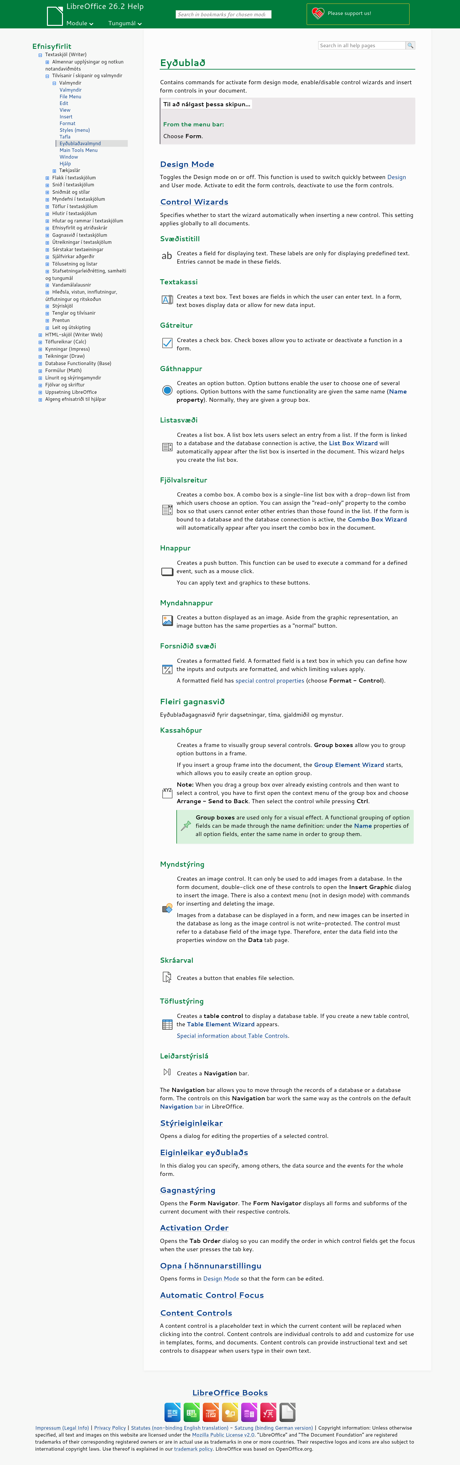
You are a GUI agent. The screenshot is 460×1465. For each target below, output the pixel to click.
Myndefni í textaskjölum (78, 199)
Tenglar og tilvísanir (74, 313)
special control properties (269, 680)
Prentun (61, 320)
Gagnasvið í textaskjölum (79, 235)
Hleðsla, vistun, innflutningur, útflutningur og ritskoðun (81, 295)
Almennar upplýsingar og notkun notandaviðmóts (84, 65)
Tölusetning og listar (74, 263)
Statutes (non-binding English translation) (179, 1427)
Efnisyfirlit (51, 46)
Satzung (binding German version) (273, 1427)
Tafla (65, 136)
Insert (66, 116)
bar (181, 1106)
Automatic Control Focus (212, 1294)
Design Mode (187, 163)
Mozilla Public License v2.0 (223, 1434)
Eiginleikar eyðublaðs (204, 1152)
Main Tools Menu (78, 150)
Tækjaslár (69, 170)
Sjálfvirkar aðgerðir (73, 256)
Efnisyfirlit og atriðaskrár (79, 227)
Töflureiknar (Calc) (65, 341)
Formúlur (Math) (63, 370)
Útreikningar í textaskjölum (82, 242)
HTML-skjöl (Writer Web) (74, 334)
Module (76, 23)
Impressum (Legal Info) (62, 1427)
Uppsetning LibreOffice (71, 392)
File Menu (70, 96)
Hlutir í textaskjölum (74, 213)
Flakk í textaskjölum (74, 177)
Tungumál (122, 23)
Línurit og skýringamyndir (73, 377)
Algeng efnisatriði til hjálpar (75, 399)
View (65, 110)
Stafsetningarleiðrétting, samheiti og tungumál (85, 274)
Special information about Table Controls (232, 1035)
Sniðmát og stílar (71, 192)
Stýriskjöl (62, 306)
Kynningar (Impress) (67, 349)
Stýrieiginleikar (191, 1122)
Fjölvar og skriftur (65, 384)
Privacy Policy (110, 1427)
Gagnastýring (188, 1189)
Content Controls (196, 1312)
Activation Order (194, 1227)
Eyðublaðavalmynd (80, 143)
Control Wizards (194, 201)
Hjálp (65, 163)
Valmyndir (70, 82)
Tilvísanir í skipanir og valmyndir (87, 75)
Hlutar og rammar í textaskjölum (87, 220)
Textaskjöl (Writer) (66, 54)
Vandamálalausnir (71, 284)
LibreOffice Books (230, 1392)
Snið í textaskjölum (73, 184)
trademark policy (193, 1448)
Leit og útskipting (71, 327)
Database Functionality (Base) (78, 363)
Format (67, 123)
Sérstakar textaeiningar (77, 249)
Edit (63, 103)
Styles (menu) (74, 130)
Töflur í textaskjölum (75, 206)
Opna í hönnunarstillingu (211, 1265)
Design (396, 177)
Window (68, 156)
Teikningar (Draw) (65, 356)
